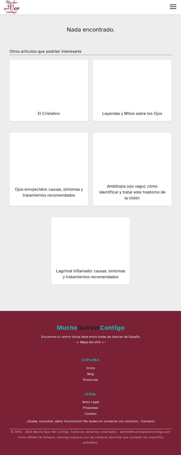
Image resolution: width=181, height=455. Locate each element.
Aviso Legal (90, 402)
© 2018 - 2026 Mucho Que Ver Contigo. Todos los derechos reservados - (65, 432)
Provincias (90, 380)
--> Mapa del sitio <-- (90, 342)
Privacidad (90, 408)
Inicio (90, 368)
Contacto (148, 421)
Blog (90, 374)
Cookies (91, 414)
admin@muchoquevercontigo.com (145, 432)
